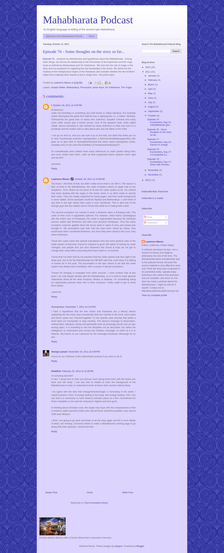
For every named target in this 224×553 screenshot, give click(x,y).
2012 (148, 180)
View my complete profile (154, 295)
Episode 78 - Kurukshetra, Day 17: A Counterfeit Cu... (159, 152)
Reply (54, 168)
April (150, 89)
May (150, 93)
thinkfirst (56, 371)
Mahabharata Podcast (88, 20)
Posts (148, 217)
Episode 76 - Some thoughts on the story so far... (159, 132)
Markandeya (72, 87)
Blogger (140, 546)
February (153, 80)
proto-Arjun (98, 87)
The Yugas (126, 87)
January (152, 75)
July (150, 102)
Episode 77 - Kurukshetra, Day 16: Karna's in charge (159, 142)
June (151, 98)
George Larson (59, 351)
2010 (148, 67)
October (152, 115)
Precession (85, 87)
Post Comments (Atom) (96, 502)
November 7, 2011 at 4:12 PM (80, 307)
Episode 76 (48, 58)
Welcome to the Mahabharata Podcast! (64, 36)
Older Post (127, 492)
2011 (148, 71)
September (154, 111)
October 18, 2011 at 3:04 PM (67, 105)
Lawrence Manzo (60, 179)
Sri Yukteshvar (112, 87)
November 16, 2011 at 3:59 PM (84, 351)
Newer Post (51, 492)
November (153, 170)
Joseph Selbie (58, 87)
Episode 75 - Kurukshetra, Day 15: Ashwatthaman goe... (159, 122)
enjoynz (118, 546)
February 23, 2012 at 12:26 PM (77, 371)
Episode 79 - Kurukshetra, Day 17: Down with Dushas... (159, 162)
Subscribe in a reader (152, 198)
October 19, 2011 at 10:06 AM (90, 179)
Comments (151, 222)
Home (91, 36)
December (153, 174)
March (151, 84)
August (152, 106)
